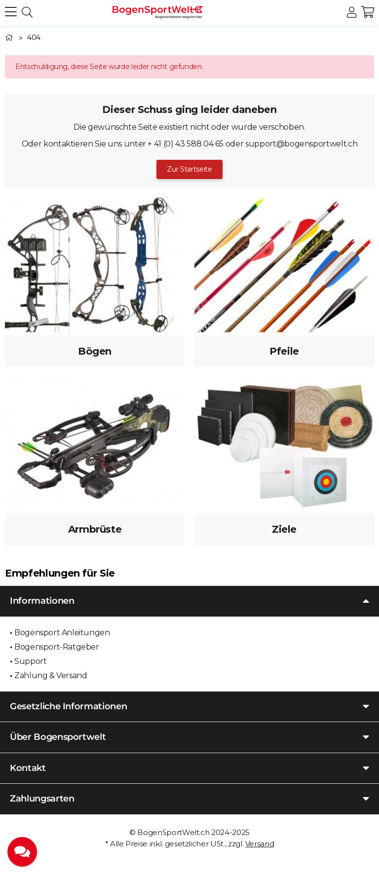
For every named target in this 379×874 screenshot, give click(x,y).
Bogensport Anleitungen (62, 632)
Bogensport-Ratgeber (56, 647)
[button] (351, 12)
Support (30, 661)
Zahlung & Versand (50, 675)
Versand (259, 843)
